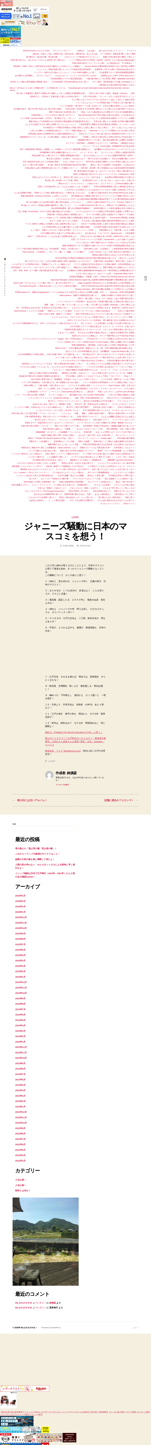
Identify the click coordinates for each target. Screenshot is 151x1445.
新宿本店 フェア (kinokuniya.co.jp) (63, 751)
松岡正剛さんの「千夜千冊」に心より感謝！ (117, 230)
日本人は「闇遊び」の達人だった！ (52, 488)
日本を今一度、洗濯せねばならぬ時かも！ (92, 404)
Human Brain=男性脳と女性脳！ (123, 218)
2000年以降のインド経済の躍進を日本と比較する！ (114, 208)
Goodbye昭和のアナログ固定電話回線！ (66, 79)
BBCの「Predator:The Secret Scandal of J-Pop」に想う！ (51, 438)
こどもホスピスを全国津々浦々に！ (42, 497)
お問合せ (80, 51)
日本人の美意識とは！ (127, 407)
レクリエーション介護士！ (125, 472)
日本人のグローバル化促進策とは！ (121, 398)
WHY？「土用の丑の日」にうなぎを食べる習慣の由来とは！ (53, 236)
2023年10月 (21, 1058)
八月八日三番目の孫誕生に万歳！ (122, 395)
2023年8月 (20, 1069)
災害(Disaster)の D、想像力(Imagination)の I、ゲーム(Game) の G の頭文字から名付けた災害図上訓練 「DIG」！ (61, 292)
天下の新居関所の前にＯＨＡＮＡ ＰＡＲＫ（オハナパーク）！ (109, 410)
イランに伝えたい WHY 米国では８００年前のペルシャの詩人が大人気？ (106, 242)
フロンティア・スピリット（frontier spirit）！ (96, 438)
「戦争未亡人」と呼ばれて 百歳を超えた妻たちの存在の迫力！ (54, 96)
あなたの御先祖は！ (103, 494)
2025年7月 (20, 944)
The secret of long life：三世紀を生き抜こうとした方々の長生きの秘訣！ (48, 286)
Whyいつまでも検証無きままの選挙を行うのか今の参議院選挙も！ (108, 112)
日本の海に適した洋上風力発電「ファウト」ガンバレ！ (34, 413)
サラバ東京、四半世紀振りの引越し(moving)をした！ (114, 82)
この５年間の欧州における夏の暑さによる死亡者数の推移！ (66, 227)
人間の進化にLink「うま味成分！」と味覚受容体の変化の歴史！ (109, 249)
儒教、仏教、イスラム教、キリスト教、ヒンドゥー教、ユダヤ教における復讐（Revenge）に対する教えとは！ (90, 305)
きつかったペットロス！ (110, 504)
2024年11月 (21, 987)
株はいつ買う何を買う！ (126, 482)
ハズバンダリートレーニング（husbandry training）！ (50, 398)
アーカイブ (131, 51)
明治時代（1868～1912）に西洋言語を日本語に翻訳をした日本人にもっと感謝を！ (47, 66)
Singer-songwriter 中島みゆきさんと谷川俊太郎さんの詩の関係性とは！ (107, 283)
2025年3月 (20, 966)
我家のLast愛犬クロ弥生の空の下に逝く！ (118, 295)
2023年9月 (20, 1063)
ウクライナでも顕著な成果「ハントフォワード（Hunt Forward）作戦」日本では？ (102, 385)
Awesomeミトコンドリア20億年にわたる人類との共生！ (112, 131)
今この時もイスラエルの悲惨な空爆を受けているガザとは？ (111, 364)
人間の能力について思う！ (125, 494)
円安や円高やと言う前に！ (79, 491)
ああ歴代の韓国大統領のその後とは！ (120, 177)
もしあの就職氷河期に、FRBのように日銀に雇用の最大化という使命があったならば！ (50, 193)
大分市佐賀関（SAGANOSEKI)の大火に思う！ (71, 82)
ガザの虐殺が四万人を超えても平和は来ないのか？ (61, 233)
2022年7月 (20, 1139)
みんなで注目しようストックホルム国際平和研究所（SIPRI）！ (110, 155)
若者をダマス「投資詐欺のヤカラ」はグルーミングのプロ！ (50, 423)
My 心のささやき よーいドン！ (111, 51)
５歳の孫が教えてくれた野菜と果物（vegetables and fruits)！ (111, 79)
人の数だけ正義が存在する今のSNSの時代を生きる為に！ (112, 193)
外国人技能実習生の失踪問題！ (72, 482)
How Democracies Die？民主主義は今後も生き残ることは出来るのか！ (107, 115)
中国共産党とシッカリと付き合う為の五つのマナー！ (53, 115)
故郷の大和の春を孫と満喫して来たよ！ (119, 57)
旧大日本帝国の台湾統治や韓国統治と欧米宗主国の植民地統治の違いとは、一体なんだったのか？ (95, 258)
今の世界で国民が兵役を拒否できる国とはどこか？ (115, 227)
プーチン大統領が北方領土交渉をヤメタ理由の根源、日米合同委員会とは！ (105, 264)
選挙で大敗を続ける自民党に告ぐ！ (63, 112)
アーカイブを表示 (63, 785)
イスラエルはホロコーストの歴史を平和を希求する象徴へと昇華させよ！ (105, 211)
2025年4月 (20, 960)
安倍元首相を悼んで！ (102, 491)
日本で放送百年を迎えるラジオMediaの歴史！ (42, 162)
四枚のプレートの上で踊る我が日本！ (95, 448)
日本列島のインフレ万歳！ (65, 441)
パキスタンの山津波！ (102, 485)
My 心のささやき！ (30, 1328)
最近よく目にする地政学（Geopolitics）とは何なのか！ (113, 165)
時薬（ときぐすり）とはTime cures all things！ (117, 392)
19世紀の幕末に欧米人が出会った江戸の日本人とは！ (114, 255)
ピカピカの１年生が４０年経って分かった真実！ (37, 463)
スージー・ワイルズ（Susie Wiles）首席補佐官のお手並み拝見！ (109, 146)
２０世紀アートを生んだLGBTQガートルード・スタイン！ (112, 466)
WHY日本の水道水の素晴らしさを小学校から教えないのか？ (111, 162)
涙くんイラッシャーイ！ (126, 435)
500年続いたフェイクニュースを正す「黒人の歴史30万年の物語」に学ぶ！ (53, 364)
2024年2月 (20, 1036)
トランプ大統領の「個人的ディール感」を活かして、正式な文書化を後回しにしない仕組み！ (97, 106)
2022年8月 (20, 1133)
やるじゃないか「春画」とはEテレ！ (85, 488)
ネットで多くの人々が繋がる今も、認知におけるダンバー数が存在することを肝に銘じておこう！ (95, 357)
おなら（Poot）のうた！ (73, 162)
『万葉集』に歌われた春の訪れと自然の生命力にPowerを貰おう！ (108, 137)
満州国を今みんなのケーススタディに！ (36, 469)
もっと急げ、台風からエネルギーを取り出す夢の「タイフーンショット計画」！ (64, 230)
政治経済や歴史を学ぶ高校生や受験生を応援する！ (40, 376)
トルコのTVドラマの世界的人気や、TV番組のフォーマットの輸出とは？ (41, 264)
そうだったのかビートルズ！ (124, 404)
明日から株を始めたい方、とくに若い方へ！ (77, 497)
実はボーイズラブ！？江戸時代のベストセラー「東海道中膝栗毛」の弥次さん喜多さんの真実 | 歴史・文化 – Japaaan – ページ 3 (75, 741)
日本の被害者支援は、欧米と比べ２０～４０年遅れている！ (49, 416)
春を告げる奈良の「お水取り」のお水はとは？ (66, 159)
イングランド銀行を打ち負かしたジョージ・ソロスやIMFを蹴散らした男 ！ (65, 72)
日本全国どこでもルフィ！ (125, 448)
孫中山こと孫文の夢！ (96, 475)
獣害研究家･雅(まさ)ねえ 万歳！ (78, 494)
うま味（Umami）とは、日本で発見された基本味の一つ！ (112, 252)
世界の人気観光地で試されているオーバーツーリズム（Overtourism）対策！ (104, 174)
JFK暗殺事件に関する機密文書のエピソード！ (58, 152)
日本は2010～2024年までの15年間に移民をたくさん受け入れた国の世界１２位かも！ (100, 109)
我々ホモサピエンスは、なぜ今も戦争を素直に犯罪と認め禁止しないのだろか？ (58, 261)
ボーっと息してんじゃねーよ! (124, 128)
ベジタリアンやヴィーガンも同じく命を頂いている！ (58, 410)
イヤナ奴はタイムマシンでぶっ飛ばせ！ (68, 472)
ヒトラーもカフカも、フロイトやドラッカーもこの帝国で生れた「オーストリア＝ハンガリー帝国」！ (94, 317)
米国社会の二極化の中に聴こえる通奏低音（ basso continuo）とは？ (49, 448)
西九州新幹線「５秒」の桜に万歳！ (121, 429)
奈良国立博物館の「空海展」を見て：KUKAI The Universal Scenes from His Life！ (102, 277)
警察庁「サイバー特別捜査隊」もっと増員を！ (116, 451)
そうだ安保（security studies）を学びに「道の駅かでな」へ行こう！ (48, 118)
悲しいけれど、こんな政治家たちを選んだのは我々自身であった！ (108, 323)
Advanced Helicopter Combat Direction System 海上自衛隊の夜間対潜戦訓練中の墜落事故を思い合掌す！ (93, 280)
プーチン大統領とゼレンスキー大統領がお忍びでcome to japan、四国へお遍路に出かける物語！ (96, 342)
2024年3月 (20, 1031)
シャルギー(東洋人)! (36, 457)
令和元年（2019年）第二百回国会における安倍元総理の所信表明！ (108, 168)
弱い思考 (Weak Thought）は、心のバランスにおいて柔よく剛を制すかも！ (105, 171)
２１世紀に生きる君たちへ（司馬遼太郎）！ (72, 485)
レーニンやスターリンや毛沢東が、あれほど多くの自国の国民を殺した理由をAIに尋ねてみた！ (96, 302)
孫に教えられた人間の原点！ (110, 497)
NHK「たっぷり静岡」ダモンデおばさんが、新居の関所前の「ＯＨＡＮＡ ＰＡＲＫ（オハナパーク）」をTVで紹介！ (87, 389)
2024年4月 (20, 1025)
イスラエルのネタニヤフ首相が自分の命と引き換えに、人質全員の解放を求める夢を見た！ (98, 361)
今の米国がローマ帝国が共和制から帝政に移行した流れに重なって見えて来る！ (76, 128)
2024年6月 (20, 1014)
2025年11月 (21, 923)
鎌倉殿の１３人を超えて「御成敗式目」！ (87, 460)
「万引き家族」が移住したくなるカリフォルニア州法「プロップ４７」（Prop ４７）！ (100, 376)
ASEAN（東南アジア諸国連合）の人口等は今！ (65, 466)
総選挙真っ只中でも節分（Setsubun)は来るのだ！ (115, 69)
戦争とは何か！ (23, 1190)
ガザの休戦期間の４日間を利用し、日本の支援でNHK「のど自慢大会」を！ (49, 354)
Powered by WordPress (51, 1328)
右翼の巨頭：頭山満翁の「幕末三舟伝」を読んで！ (115, 261)
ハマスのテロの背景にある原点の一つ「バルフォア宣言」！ (111, 367)
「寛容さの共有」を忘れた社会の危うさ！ (77, 463)
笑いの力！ (33, 479)
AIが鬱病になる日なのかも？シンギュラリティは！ (115, 149)
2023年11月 (21, 1052)
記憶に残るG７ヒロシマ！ (87, 416)
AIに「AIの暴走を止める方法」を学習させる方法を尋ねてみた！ (42, 308)
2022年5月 (20, 1150)
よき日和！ (52, 761)
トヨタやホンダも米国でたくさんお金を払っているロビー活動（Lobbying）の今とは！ (100, 190)
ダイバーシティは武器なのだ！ (100, 482)
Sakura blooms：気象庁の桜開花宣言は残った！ (79, 295)
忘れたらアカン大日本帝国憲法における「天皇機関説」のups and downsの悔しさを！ (100, 351)
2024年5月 (20, 1020)
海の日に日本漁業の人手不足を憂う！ (99, 401)
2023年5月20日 (85, 546)
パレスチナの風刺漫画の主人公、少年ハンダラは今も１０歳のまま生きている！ (45, 323)
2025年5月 (20, 955)
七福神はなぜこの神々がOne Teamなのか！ (118, 76)
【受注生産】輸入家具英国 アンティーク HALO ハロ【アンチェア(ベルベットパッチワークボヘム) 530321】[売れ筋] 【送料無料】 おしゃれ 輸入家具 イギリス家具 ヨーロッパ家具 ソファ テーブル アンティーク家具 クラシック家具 (75, 1404)
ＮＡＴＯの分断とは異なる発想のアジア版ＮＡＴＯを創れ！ (111, 214)
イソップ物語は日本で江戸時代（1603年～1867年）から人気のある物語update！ (102, 60)
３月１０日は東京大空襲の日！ (82, 500)
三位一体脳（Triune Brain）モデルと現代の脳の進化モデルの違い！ (45, 211)
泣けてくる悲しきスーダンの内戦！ (64, 221)
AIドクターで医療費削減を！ (99, 472)
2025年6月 (20, 950)
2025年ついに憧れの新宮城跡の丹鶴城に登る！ (29, 82)
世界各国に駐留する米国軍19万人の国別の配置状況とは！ (52, 134)
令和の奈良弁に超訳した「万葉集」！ (58, 429)
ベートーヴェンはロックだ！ (124, 420)
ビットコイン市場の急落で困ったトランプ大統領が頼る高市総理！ (64, 69)
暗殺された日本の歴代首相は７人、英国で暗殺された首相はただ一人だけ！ (105, 267)
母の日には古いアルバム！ (45, 420)
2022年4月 (20, 1155)
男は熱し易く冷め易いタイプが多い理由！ (62, 180)
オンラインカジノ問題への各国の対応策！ (118, 152)
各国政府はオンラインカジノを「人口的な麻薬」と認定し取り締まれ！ (49, 137)
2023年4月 (20, 1090)
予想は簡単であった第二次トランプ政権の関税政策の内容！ (56, 155)
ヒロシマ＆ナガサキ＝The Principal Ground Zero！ (45, 491)
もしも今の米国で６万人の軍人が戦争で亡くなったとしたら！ (50, 124)
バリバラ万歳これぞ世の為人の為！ (42, 451)
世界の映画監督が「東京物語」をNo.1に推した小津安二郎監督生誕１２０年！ (104, 345)
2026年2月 (20, 906)
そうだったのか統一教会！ (125, 485)
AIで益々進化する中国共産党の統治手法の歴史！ (68, 165)
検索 (14, 824)
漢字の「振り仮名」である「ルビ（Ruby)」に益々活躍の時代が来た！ (107, 298)
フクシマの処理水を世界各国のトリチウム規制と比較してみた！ (109, 382)
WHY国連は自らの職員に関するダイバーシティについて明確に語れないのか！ (103, 196)
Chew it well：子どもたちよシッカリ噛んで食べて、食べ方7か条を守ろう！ (44, 283)
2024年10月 (21, 993)
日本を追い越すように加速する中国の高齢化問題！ (115, 121)
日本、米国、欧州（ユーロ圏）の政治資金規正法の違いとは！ (38, 270)
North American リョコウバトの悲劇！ (29, 311)
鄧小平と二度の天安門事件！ (78, 407)
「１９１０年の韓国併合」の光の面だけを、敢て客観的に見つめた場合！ (50, 382)
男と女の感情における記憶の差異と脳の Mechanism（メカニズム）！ (55, 202)
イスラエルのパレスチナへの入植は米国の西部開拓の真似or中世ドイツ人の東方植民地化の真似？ (95, 199)
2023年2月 (20, 1101)
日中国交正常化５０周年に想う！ (122, 475)
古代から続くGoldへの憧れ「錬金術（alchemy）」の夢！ (112, 93)
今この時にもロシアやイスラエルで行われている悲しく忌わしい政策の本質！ (104, 100)
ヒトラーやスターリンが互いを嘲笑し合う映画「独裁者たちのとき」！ (106, 423)
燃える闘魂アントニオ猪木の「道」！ (120, 479)
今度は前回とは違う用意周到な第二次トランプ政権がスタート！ (51, 168)
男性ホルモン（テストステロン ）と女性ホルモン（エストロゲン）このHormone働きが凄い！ (97, 183)
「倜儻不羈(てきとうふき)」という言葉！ (63, 444)
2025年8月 (20, 939)
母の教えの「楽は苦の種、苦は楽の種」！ (43, 57)
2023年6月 (20, 1079)
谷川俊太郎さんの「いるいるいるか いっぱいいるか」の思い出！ (109, 180)
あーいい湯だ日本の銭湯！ (34, 165)
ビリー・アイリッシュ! (41, 485)
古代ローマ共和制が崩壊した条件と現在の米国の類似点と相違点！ (108, 224)
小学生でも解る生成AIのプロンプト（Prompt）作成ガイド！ (111, 202)
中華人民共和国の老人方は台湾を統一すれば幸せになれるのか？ (109, 444)
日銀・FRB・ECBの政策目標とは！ (89, 398)
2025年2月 (20, 971)
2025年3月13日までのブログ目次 (36, 51)
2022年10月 (21, 1123)
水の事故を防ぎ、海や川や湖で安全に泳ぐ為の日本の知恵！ (38, 109)
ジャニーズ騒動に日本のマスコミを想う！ (118, 416)
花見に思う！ (130, 497)
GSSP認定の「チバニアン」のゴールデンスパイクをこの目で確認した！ (41, 267)
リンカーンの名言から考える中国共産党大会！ (35, 475)
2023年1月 (20, 1106)
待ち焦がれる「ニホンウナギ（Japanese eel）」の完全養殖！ (110, 233)
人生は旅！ (91, 51)
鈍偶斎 (71, 546)
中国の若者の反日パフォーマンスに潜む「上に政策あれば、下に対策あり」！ (104, 63)
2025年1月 (20, 977)
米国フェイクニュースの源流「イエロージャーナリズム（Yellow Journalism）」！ (81, 311)
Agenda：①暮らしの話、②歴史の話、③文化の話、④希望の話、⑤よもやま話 (65, 54)
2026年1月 (20, 912)
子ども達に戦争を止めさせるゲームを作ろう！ (116, 500)
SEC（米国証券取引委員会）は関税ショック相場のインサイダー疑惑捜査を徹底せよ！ (55, 149)
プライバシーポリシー (63, 51)
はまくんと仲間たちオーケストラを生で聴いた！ (116, 432)
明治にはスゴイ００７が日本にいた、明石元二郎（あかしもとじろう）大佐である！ (67, 177)
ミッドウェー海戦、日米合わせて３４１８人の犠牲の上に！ (39, 407)
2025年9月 (20, 933)
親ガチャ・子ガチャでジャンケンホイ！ (64, 401)
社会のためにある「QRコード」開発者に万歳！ (52, 404)
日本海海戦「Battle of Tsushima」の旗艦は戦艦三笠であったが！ (109, 426)
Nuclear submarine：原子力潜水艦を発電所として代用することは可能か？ (105, 289)
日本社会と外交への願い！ (104, 407)
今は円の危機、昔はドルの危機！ (71, 475)
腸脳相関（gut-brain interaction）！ (122, 460)
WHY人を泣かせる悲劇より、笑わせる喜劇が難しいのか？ (112, 159)
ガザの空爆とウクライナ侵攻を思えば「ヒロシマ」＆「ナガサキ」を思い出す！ (103, 326)
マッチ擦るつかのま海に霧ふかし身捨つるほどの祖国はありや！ (109, 454)
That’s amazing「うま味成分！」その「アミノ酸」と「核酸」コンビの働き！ (53, 252)
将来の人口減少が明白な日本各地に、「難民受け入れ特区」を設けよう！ (59, 373)
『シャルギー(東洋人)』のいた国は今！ (26, 454)
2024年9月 (20, 998)
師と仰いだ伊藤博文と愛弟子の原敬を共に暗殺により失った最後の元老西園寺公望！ (51, 93)
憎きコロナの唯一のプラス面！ (67, 426)
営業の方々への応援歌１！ (40, 441)
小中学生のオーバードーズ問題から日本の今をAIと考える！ (111, 339)
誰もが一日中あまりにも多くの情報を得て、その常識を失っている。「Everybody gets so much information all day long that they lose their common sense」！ (69, 89)
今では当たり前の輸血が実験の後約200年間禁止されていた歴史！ (109, 221)
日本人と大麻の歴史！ (127, 311)
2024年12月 (21, 982)
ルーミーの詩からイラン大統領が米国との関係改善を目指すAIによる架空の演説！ (73, 218)
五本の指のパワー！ (101, 420)
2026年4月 (20, 895)
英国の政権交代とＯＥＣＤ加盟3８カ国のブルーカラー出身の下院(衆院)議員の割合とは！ (99, 246)
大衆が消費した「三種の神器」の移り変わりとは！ (44, 385)
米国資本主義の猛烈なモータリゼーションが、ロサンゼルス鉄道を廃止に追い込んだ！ (100, 329)
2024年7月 (20, 1009)
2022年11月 (21, 1117)
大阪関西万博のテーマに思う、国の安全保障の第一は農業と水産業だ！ (106, 140)
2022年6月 (20, 1144)
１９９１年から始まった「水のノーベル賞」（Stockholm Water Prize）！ (106, 274)
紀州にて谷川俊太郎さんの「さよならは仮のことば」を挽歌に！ (64, 187)
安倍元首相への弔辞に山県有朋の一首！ (40, 482)
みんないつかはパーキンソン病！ (90, 429)
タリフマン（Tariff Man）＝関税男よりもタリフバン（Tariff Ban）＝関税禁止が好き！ (101, 143)
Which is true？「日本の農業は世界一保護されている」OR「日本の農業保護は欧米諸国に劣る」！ (95, 348)
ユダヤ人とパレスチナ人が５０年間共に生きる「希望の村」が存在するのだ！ (104, 308)
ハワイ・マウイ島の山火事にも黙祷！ (30, 395)
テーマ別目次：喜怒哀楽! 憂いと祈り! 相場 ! (118, 54)
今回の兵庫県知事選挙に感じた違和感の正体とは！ (115, 187)
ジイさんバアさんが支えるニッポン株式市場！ (116, 463)
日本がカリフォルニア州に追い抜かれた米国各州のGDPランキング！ (107, 134)
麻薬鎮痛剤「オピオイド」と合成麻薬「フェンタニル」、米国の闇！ (64, 432)
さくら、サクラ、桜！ (89, 152)
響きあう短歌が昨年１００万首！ (122, 413)
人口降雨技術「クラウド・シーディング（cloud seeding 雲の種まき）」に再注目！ (61, 392)
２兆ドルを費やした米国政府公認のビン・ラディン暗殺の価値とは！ (58, 131)
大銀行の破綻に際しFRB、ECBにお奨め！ (58, 435)
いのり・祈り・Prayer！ (126, 457)
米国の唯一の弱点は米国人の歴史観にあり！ (65, 214)
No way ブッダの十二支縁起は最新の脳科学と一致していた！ (46, 205)
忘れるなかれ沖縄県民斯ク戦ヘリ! (48, 494)
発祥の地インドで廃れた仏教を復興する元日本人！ (115, 441)
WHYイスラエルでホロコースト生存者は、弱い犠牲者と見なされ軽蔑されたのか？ (102, 320)
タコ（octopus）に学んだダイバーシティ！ (31, 472)
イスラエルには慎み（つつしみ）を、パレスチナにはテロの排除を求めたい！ (52, 367)
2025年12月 (21, 917)
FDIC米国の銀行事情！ (126, 438)
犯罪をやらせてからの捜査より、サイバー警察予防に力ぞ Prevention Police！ (104, 336)
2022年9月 (20, 1128)
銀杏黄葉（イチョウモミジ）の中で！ (27, 466)
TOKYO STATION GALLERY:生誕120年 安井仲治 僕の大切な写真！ (108, 286)
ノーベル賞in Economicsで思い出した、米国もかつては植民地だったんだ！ (105, 205)
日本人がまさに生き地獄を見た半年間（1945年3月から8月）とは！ (108, 236)
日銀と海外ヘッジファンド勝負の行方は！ (62, 454)
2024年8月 (20, 1004)
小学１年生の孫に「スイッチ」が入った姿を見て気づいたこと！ (109, 96)
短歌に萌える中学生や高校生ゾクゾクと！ (77, 451)
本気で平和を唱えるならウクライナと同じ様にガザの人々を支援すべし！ (105, 314)
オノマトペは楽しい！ (58, 395)
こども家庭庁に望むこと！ (58, 457)
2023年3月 (20, 1096)
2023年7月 (20, 1074)
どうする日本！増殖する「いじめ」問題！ (118, 379)
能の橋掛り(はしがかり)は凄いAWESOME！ (88, 395)
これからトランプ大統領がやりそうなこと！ (82, 57)
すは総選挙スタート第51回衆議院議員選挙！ (117, 72)
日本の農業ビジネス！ (20, 485)
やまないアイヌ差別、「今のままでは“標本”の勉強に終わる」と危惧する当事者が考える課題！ (97, 333)
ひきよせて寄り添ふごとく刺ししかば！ (119, 488)
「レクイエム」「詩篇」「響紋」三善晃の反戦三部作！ (83, 413)
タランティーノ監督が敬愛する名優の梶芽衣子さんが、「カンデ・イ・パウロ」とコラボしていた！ (94, 370)
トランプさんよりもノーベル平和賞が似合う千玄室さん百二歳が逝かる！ (105, 103)
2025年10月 (21, 928)
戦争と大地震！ (84, 441)
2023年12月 (21, 1047)
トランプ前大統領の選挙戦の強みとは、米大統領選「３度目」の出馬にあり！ (48, 249)
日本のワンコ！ (129, 504)
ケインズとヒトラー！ (127, 401)
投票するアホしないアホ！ (125, 491)
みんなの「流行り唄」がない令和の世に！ (95, 435)
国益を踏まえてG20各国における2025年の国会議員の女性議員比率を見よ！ (60, 121)
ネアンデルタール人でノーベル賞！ (87, 479)
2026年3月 (20, 901)
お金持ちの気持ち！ (37, 500)
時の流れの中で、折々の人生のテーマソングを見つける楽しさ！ (109, 354)
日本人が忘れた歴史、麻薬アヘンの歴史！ (55, 314)
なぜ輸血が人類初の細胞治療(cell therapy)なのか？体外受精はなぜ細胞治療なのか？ (101, 270)
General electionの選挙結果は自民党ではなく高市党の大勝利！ (110, 66)
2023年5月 (20, 1085)
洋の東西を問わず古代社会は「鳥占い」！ (50, 460)
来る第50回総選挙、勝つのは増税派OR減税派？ (71, 208)
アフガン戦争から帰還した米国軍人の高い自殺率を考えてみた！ (51, 224)
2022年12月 (21, 1112)
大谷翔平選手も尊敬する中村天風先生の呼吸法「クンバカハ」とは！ (107, 124)
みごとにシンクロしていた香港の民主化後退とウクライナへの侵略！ (107, 118)
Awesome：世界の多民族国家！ (123, 292)
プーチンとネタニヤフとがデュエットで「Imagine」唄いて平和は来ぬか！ (53, 339)
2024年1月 (20, 1042)
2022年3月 (20, 1161)
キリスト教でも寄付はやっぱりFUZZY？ (72, 469)
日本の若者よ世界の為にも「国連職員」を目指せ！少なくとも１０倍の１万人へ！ (65, 379)
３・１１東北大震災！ (57, 500)
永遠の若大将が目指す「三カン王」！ (36, 426)
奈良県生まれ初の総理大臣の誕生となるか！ (117, 85)
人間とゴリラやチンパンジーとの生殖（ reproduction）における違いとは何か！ (103, 239)
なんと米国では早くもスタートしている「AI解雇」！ (114, 373)
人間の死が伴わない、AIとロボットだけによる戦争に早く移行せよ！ (38, 60)
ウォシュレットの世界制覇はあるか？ (74, 420)
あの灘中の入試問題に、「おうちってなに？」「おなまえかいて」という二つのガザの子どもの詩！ (56, 76)
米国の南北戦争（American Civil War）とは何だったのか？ (45, 196)
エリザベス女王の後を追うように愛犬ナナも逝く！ (92, 457)
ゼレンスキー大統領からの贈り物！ (55, 479)
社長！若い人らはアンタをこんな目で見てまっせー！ (114, 469)
